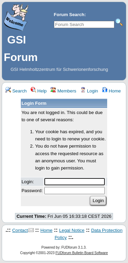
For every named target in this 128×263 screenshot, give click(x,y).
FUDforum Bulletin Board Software (82, 253)
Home (111, 90)
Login (89, 90)
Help (39, 90)
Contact (20, 230)
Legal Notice (71, 230)
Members (63, 90)
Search (16, 90)
